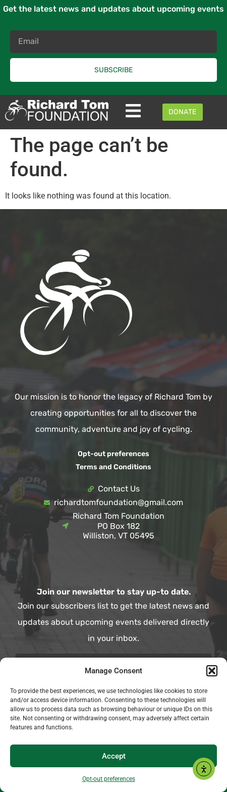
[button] (212, 671)
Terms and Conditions (113, 467)
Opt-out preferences (108, 778)
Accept (114, 756)
